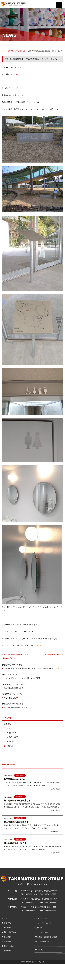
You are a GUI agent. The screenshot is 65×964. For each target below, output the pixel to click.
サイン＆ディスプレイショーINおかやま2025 (22, 678)
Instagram (40, 949)
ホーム (4, 51)
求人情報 (7, 941)
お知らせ (10, 746)
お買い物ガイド (41, 928)
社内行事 (12, 733)
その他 (19, 665)
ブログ (17, 51)
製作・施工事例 (10, 932)
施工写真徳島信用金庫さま (15, 707)
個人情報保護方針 (42, 941)
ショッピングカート (43, 923)
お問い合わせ (9, 946)
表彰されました (11, 698)
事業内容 (7, 923)
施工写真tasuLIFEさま (14, 688)
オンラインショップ (43, 918)
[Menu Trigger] (59, 5)
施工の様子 (23, 51)
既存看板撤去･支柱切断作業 (16, 654)
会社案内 (7, 937)
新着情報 (10, 51)
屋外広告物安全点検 (52, 654)
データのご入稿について (45, 932)
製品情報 (7, 928)
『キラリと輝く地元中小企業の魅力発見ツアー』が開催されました (31, 668)
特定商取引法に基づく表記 (46, 937)
